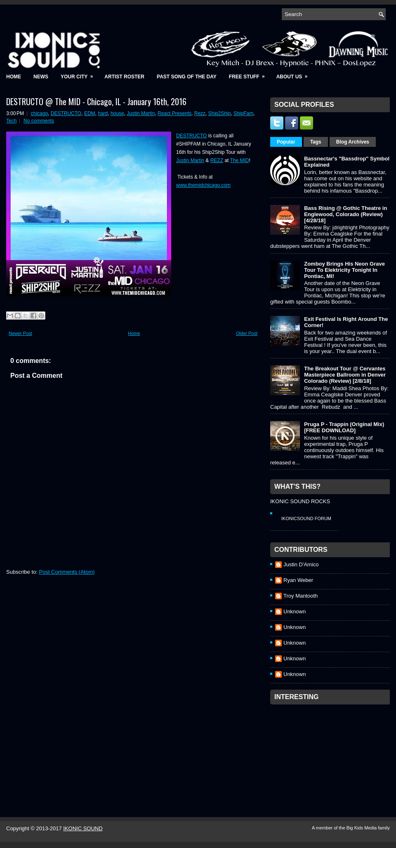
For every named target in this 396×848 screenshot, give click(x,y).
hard (103, 113)
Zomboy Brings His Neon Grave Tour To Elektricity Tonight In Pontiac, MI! (344, 270)
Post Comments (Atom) (67, 572)
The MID (239, 160)
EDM (89, 113)
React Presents (174, 113)
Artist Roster (124, 77)
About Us (294, 74)
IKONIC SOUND (82, 828)
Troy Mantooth (300, 596)
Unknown (294, 611)
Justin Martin (141, 113)
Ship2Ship (219, 113)
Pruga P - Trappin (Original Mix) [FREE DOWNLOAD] (344, 427)
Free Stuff (249, 74)
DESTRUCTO (66, 113)
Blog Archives (352, 142)
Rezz (199, 113)
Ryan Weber (298, 580)
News (40, 77)
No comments (39, 121)
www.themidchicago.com (203, 185)
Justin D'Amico (301, 564)
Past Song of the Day (187, 77)
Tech (11, 121)
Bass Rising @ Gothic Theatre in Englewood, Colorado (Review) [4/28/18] (345, 214)
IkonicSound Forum (306, 518)
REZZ (216, 160)
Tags (315, 142)
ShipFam (243, 113)
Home (13, 77)
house (117, 113)
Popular (286, 142)
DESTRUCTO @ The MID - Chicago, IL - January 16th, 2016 (96, 101)
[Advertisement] (318, 750)
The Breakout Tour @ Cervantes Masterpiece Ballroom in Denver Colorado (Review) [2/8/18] (345, 374)
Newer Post (20, 333)
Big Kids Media (362, 827)
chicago (39, 113)
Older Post (246, 333)
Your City (79, 74)
